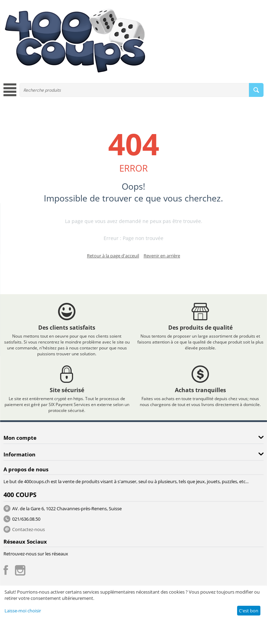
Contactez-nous (28, 529)
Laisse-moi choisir (23, 610)
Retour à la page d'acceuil (113, 256)
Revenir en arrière (162, 256)
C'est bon (248, 610)
